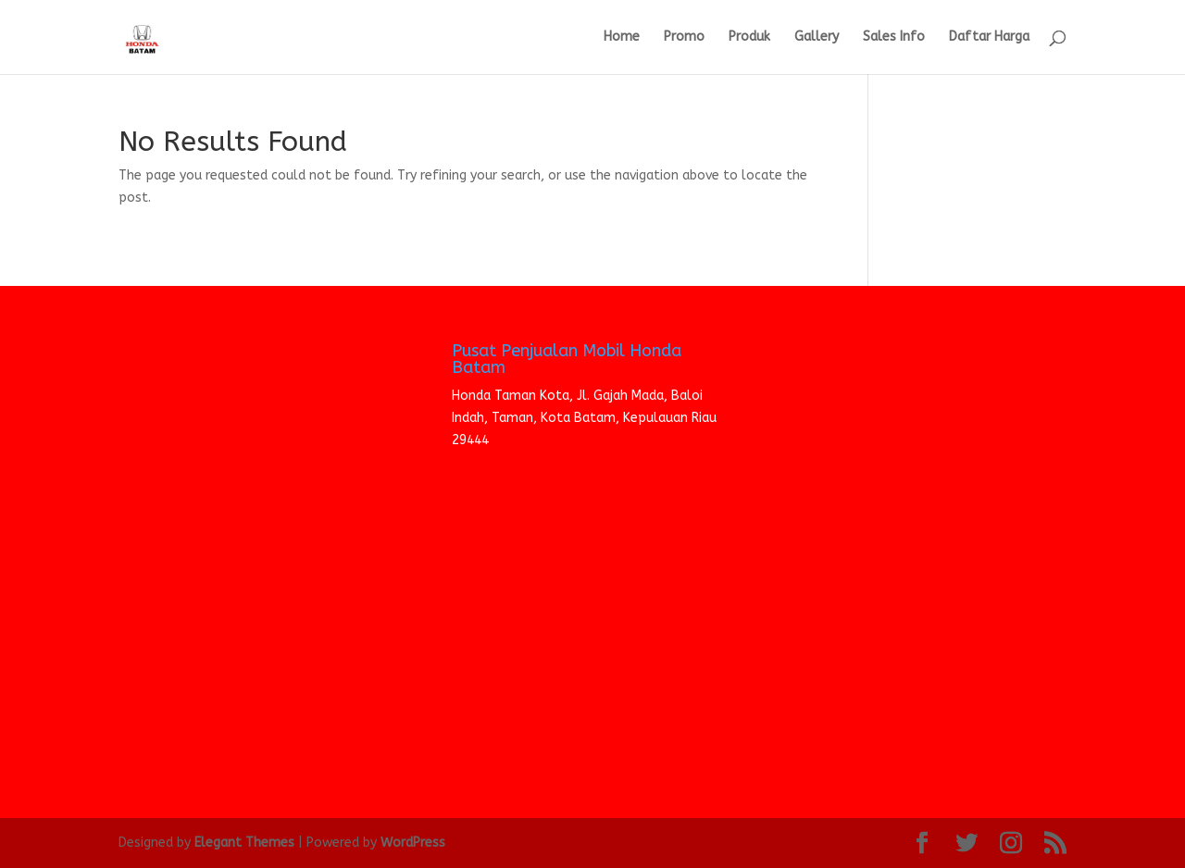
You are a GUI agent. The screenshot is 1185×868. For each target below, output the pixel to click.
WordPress (412, 842)
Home (622, 37)
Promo (684, 37)
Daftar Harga (989, 37)
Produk (749, 37)
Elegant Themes (244, 842)
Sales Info (894, 37)
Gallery (816, 37)
